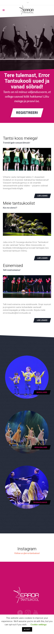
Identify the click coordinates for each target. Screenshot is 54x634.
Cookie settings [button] (39, 624)
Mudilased (42, 392)
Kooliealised (41, 447)
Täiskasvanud (40, 502)
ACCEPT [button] (27, 629)
